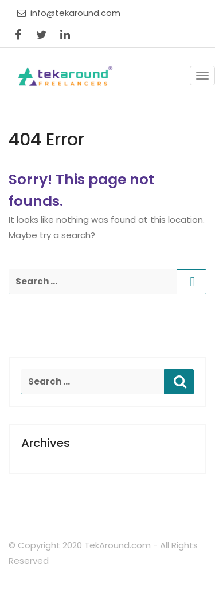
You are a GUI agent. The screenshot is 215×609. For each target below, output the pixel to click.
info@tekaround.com (68, 13)
